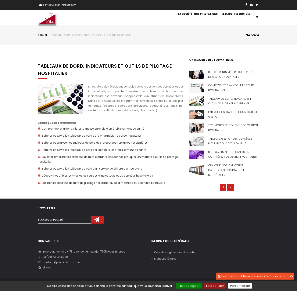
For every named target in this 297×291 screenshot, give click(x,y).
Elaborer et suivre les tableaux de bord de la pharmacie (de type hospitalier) (92, 136)
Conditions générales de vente (174, 252)
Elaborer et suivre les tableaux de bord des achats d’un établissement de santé (94, 150)
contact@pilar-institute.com (59, 4)
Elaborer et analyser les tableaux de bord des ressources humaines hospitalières (95, 143)
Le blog (224, 17)
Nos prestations (202, 17)
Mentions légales (165, 259)
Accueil (42, 35)
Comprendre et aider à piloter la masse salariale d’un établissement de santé (93, 129)
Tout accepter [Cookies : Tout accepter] (189, 286)
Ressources (242, 17)
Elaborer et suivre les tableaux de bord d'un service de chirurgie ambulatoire (92, 169)
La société (178, 17)
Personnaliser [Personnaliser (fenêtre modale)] (240, 286)
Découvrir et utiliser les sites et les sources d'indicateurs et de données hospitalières (97, 176)
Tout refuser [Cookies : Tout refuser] (215, 286)
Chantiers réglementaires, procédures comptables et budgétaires (227, 170)
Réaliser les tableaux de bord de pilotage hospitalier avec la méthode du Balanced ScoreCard (103, 183)
